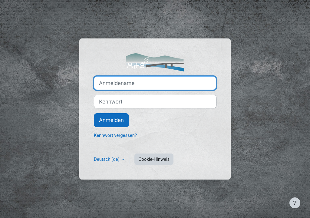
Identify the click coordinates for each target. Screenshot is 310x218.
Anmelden (111, 120)
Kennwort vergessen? (115, 135)
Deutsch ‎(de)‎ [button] (107, 159)
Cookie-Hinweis (154, 159)
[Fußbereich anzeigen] (294, 202)
